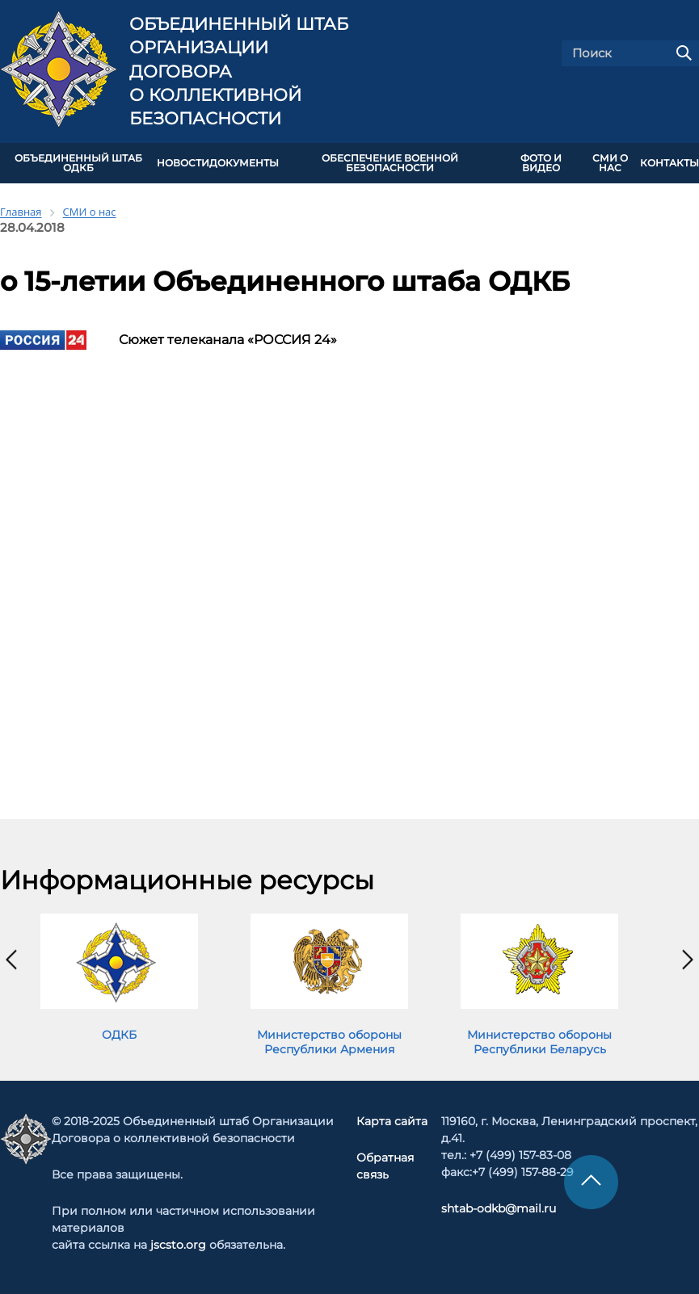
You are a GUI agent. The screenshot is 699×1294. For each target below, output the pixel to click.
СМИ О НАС (610, 163)
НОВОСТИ (183, 163)
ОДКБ (119, 1034)
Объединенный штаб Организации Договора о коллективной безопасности (238, 71)
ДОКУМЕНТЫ (244, 163)
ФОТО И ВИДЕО (541, 163)
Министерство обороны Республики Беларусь (539, 1042)
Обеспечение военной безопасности (390, 163)
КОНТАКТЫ (669, 163)
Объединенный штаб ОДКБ (78, 163)
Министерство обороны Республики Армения (329, 1042)
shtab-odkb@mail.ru (498, 1208)
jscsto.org (178, 1244)
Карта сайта (391, 1121)
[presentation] (11, 959)
